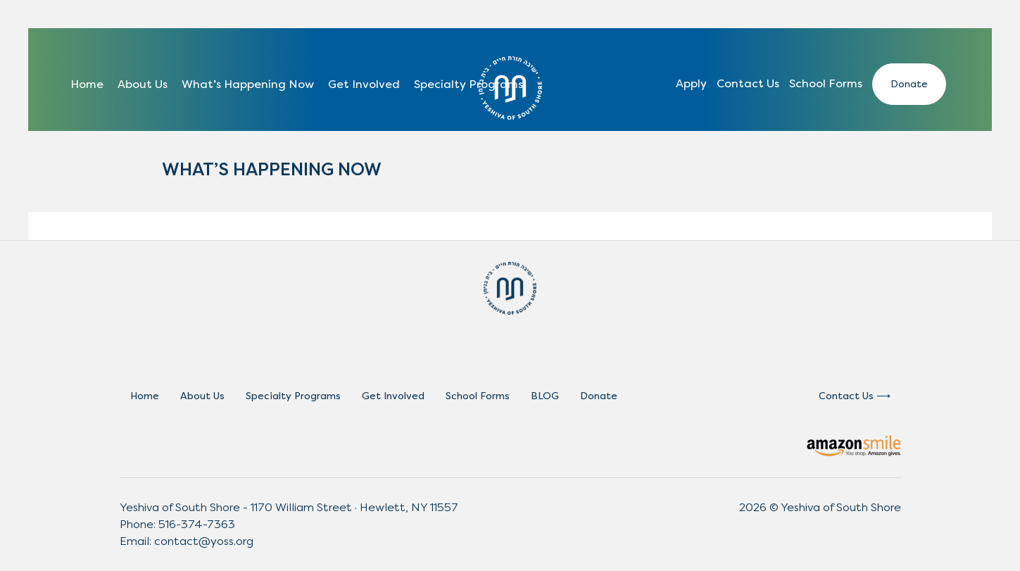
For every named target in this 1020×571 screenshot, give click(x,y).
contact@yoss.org (203, 541)
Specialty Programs (468, 84)
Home (86, 84)
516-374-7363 (196, 524)
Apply (691, 83)
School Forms (825, 83)
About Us (143, 84)
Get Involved (364, 84)
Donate (909, 84)
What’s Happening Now (248, 84)
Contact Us (748, 83)
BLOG (545, 396)
